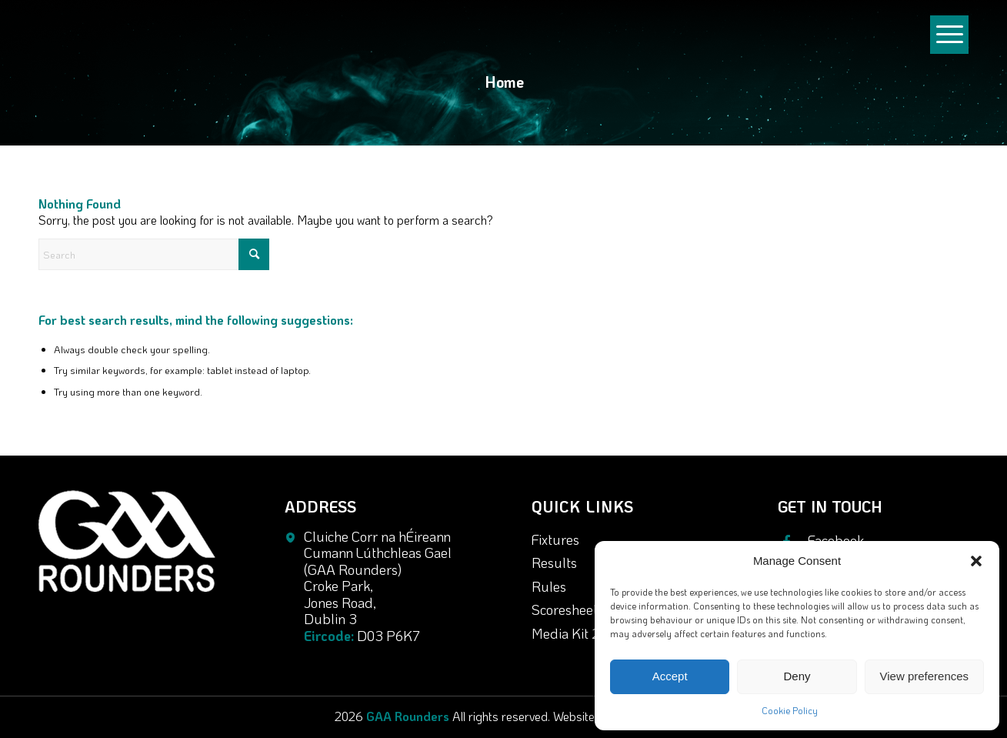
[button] (976, 561)
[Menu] (949, 49)
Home (504, 82)
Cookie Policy (790, 710)
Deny (796, 676)
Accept (670, 676)
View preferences (924, 676)
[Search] (153, 254)
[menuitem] (949, 41)
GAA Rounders (407, 716)
